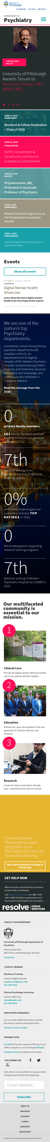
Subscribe (24, 1097)
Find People (42, 9)
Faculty (9, 63)
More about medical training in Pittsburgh (25, 866)
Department (10, 118)
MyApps (40, 1047)
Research (25, 1116)
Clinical (25, 1121)
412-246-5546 (10, 1003)
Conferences (9, 284)
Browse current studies (15, 1027)
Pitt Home (31, 9)
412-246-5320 (10, 984)
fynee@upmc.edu (12, 1000)
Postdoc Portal (11, 1052)
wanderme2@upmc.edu (16, 981)
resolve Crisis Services (18, 894)
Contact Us (9, 957)
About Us (25, 1106)
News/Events (25, 1132)
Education (25, 1111)
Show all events (25, 271)
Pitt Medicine (21, 9)
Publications (11, 145)
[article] (25, 58)
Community (25, 1126)
